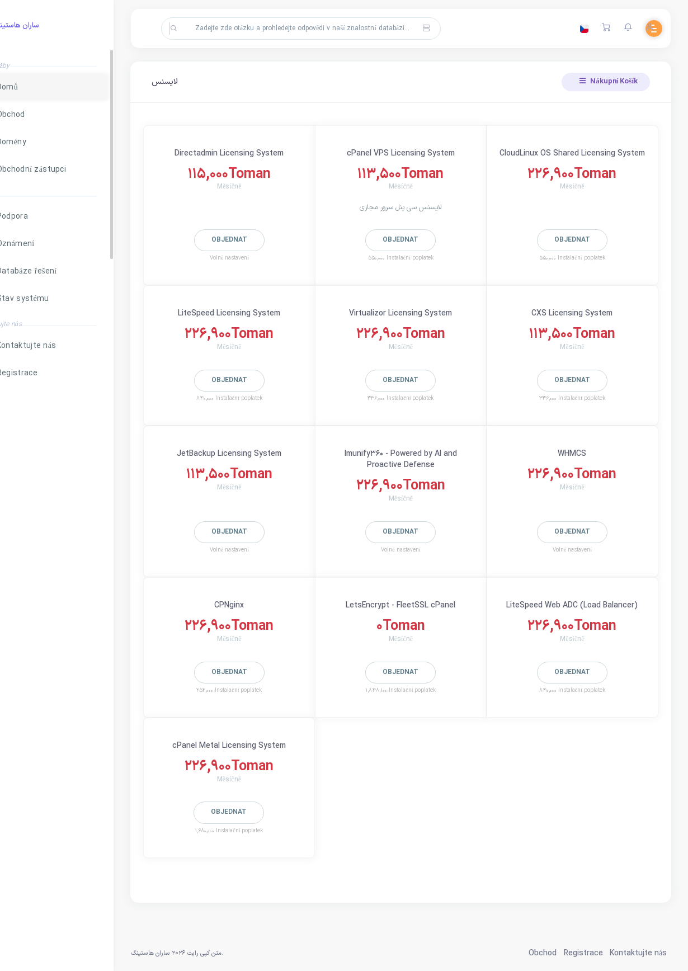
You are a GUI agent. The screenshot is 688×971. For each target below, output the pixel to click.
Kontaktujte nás (637, 953)
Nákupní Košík (607, 81)
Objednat (258, 240)
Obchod (541, 953)
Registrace (581, 953)
